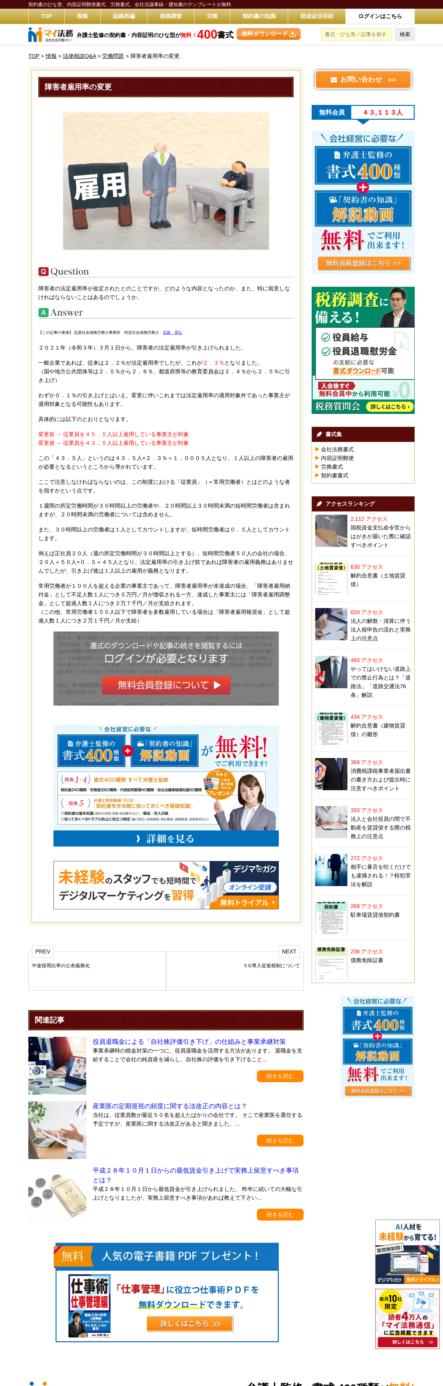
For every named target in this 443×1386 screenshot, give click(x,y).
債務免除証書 (367, 960)
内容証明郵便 (337, 458)
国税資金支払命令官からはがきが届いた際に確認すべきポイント (381, 536)
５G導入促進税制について (271, 965)
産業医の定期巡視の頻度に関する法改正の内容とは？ (170, 1106)
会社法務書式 (337, 449)
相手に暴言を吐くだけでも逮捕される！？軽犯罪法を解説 (381, 875)
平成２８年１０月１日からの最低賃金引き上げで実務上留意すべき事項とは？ (196, 1175)
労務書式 (332, 467)
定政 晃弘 (172, 332)
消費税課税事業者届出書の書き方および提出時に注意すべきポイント (381, 779)
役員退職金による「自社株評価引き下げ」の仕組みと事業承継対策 (189, 1041)
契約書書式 (334, 476)
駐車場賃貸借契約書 (375, 915)
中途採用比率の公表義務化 (61, 965)
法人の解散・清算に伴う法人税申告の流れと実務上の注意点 (381, 629)
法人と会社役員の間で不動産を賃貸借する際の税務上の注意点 (381, 827)
